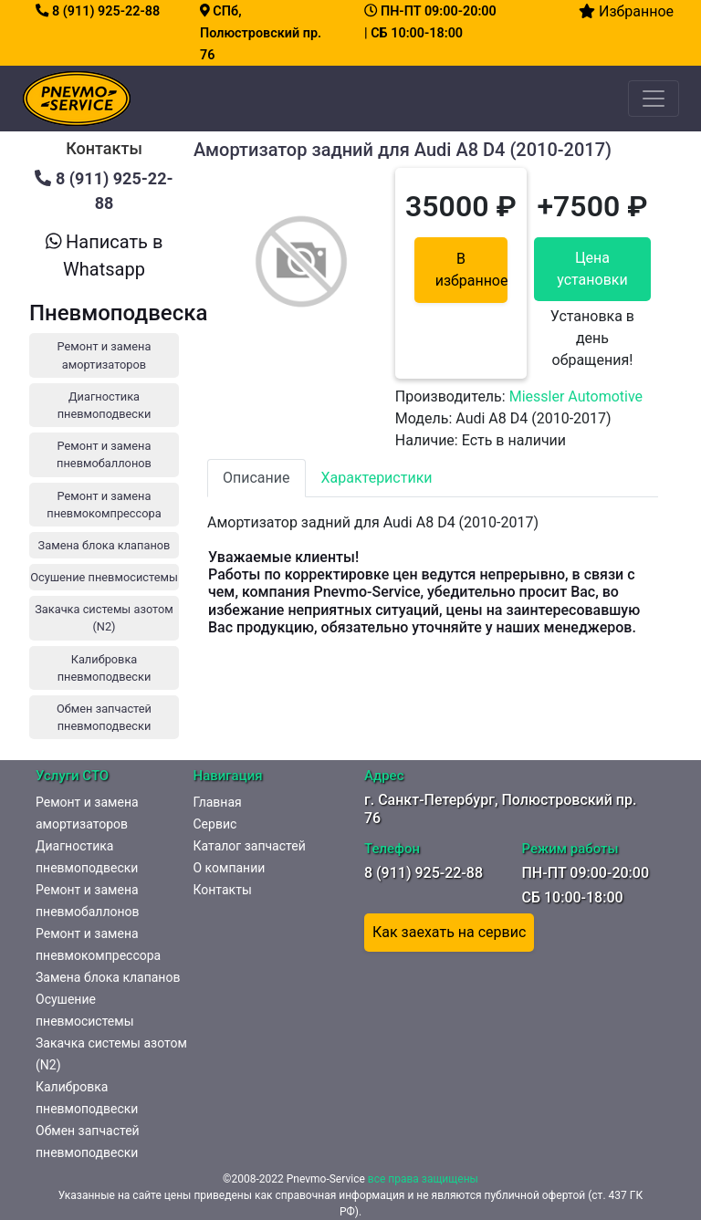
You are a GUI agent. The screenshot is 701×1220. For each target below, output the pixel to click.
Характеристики (377, 477)
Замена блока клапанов (108, 977)
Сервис (215, 824)
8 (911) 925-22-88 (98, 11)
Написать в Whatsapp (104, 255)
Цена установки (592, 268)
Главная (218, 802)
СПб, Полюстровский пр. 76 (260, 33)
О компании (230, 867)
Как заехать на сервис (449, 932)
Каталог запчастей (250, 846)
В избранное (471, 269)
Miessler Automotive (576, 396)
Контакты (223, 889)
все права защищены (423, 1179)
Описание (256, 477)
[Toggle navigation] (653, 98)
